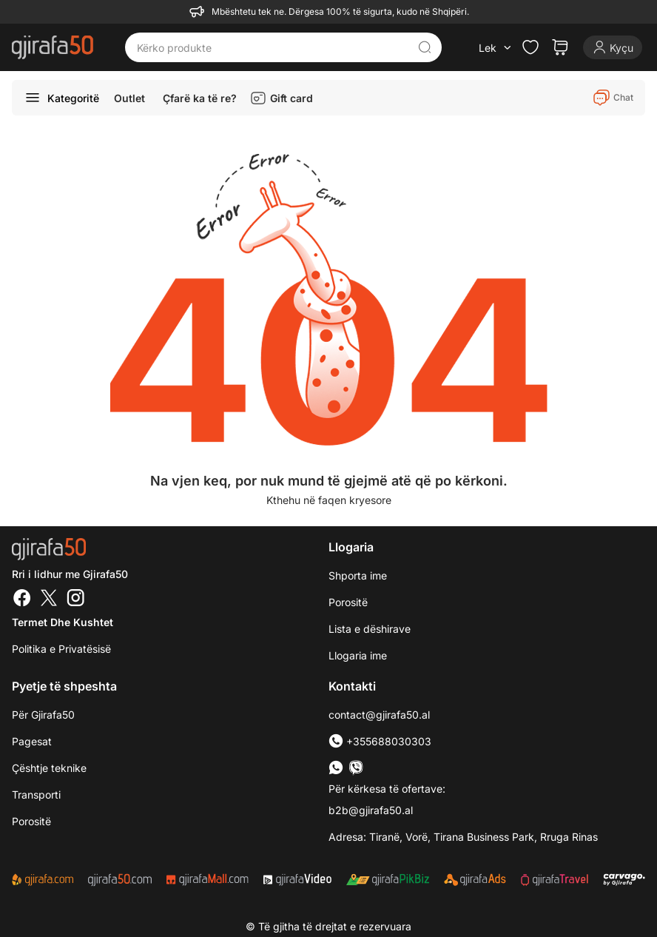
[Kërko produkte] (272, 47)
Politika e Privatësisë (61, 648)
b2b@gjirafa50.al (370, 810)
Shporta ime (357, 575)
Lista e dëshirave (369, 628)
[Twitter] (48, 599)
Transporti (36, 794)
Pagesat (32, 741)
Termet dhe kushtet (62, 622)
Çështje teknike (49, 768)
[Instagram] (75, 599)
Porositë (348, 602)
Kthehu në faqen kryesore (328, 500)
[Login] (612, 47)
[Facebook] (22, 599)
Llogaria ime (357, 655)
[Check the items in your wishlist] (530, 47)
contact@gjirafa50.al (379, 714)
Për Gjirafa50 (43, 714)
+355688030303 (379, 741)
